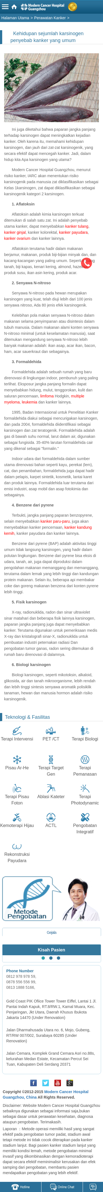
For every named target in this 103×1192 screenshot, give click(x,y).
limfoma (47, 396)
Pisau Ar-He (17, 767)
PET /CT (51, 739)
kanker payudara (73, 232)
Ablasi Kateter (51, 796)
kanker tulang (76, 226)
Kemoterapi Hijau (17, 825)
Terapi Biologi (85, 739)
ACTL (51, 825)
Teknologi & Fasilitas (27, 717)
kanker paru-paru (55, 521)
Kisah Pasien (51, 950)
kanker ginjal (15, 232)
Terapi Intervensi (17, 739)
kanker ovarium (17, 238)
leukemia (29, 402)
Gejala (51, 932)
